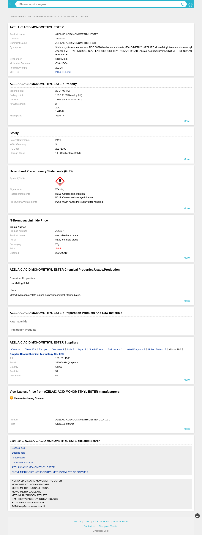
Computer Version (108, 526)
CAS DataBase (101, 521)
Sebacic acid (19, 448)
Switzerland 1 (115, 349)
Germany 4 (58, 349)
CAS (87, 521)
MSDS (77, 521)
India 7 (70, 349)
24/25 (58, 140)
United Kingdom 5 (135, 349)
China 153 (30, 349)
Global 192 (175, 349)
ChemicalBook (17, 16)
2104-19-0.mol (63, 72)
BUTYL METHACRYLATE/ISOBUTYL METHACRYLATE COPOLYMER (50, 472)
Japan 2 (82, 349)
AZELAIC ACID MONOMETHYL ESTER (33, 467)
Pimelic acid (18, 457)
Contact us (89, 526)
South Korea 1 (97, 349)
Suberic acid (18, 452)
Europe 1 (44, 349)
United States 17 (157, 349)
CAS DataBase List (36, 16)
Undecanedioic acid (22, 462)
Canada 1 (16, 349)
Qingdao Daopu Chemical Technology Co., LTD (37, 354)
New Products (120, 521)
